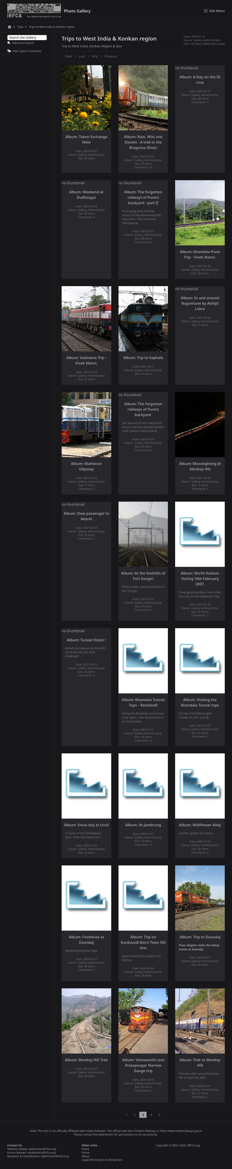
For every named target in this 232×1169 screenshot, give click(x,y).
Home (85, 1149)
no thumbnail (186, 67)
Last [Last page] (82, 56)
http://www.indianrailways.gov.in (181, 1131)
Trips (20, 27)
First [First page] (95, 56)
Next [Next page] (68, 56)
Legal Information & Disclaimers (102, 1160)
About (85, 1156)
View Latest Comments (26, 51)
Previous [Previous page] (111, 56)
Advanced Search (23, 43)
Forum (86, 1153)
